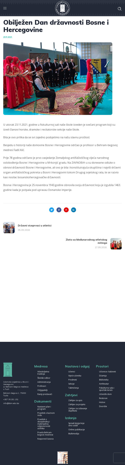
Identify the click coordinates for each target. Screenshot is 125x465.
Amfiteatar (104, 384)
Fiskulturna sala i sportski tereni (106, 389)
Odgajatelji (42, 390)
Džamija (103, 376)
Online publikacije (76, 429)
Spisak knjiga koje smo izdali (76, 424)
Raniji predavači (44, 394)
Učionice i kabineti (107, 372)
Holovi (102, 402)
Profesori (41, 386)
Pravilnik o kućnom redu (46, 414)
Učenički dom (105, 394)
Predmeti (72, 380)
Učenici (71, 372)
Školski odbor (43, 378)
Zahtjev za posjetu (76, 404)
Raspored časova (45, 439)
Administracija (44, 382)
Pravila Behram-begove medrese (45, 433)
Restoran (103, 398)
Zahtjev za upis (75, 400)
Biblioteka (103, 380)
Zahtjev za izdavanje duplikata (77, 409)
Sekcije (71, 384)
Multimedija (73, 434)
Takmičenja (73, 388)
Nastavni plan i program (44, 408)
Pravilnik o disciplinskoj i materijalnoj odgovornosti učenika (43, 424)
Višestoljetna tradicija (43, 373)
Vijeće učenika (74, 376)
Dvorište (103, 406)
